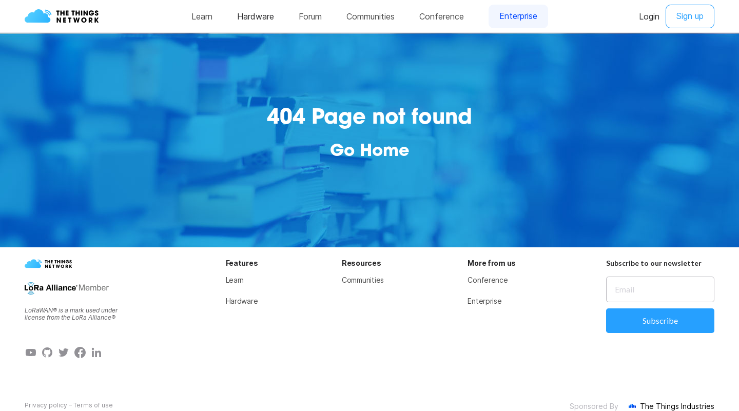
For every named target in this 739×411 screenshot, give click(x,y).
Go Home (370, 152)
